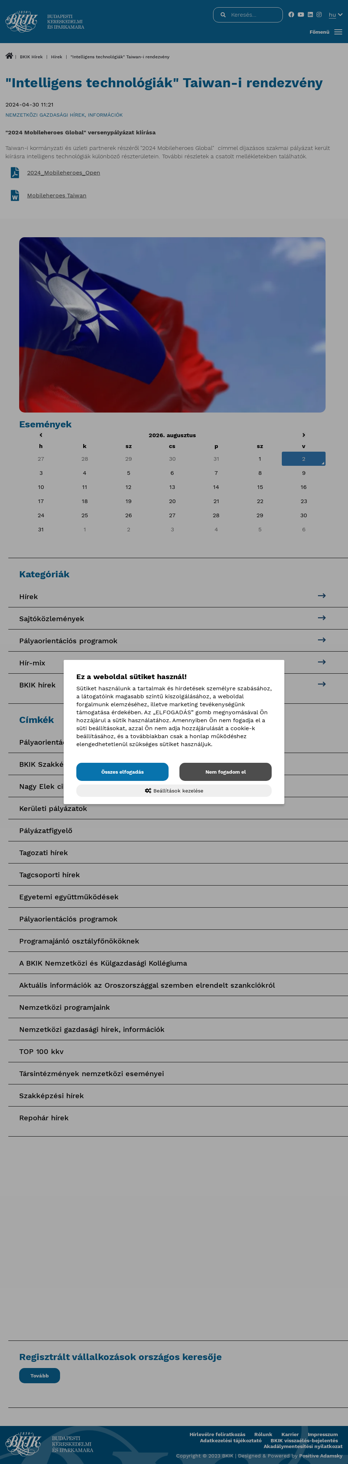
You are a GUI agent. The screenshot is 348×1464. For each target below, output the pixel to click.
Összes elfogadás (122, 772)
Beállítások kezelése (174, 791)
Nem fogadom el (225, 772)
